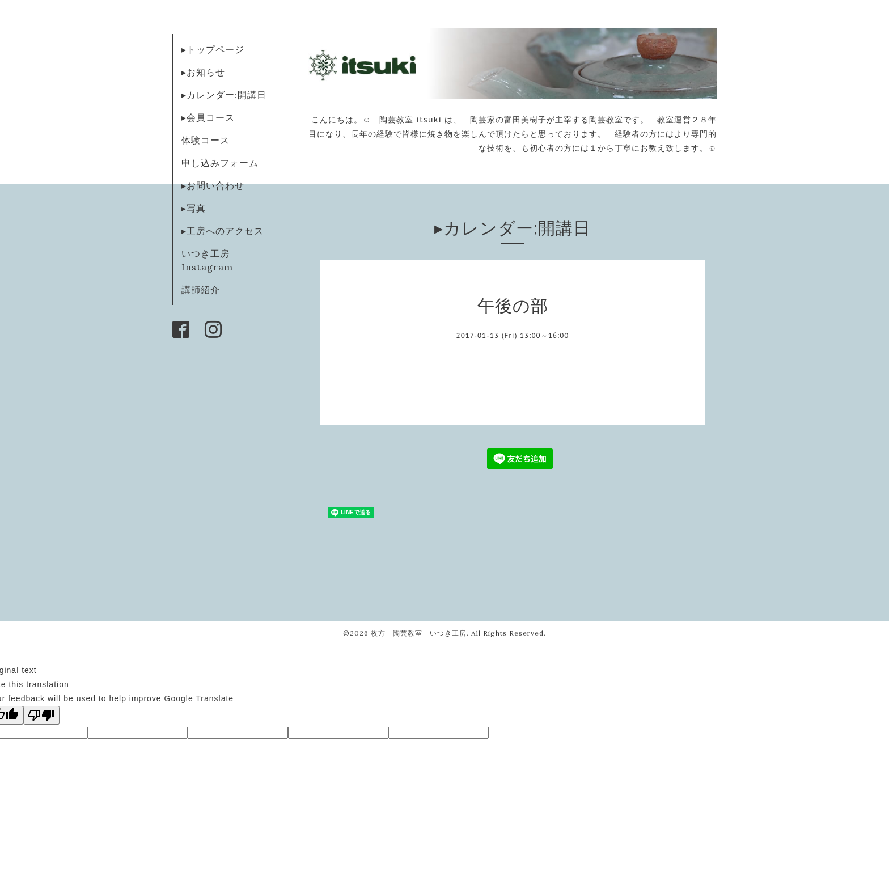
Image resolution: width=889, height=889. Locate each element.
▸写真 (193, 208)
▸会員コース (208, 117)
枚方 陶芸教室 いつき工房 (419, 633)
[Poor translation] (41, 715)
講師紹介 (200, 289)
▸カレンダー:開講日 (223, 94)
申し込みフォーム (220, 162)
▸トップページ (212, 49)
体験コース (205, 140)
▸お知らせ (203, 72)
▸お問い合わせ (212, 185)
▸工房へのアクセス (222, 230)
